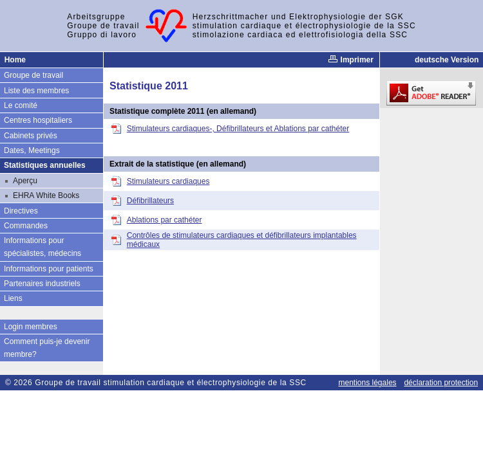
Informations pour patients (48, 268)
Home (15, 59)
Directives (21, 210)
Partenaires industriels (42, 283)
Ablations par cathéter (164, 219)
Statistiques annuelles (45, 165)
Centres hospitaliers (38, 120)
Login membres (30, 326)
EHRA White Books (46, 195)
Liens (13, 298)
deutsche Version (446, 59)
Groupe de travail (33, 75)
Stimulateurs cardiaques (168, 181)
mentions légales (368, 382)
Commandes (26, 225)
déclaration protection (441, 382)
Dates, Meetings (32, 150)
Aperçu (25, 180)
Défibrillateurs (150, 200)
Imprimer (351, 59)
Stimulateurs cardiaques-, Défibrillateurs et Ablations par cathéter (238, 128)
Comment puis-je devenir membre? (47, 348)
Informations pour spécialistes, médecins (42, 247)
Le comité (20, 105)
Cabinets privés (30, 135)
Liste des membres (36, 90)
